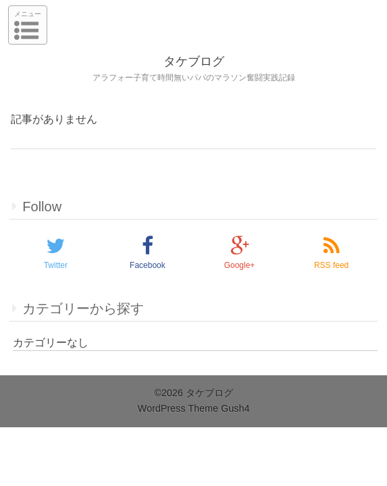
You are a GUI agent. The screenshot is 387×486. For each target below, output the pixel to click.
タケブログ (193, 61)
